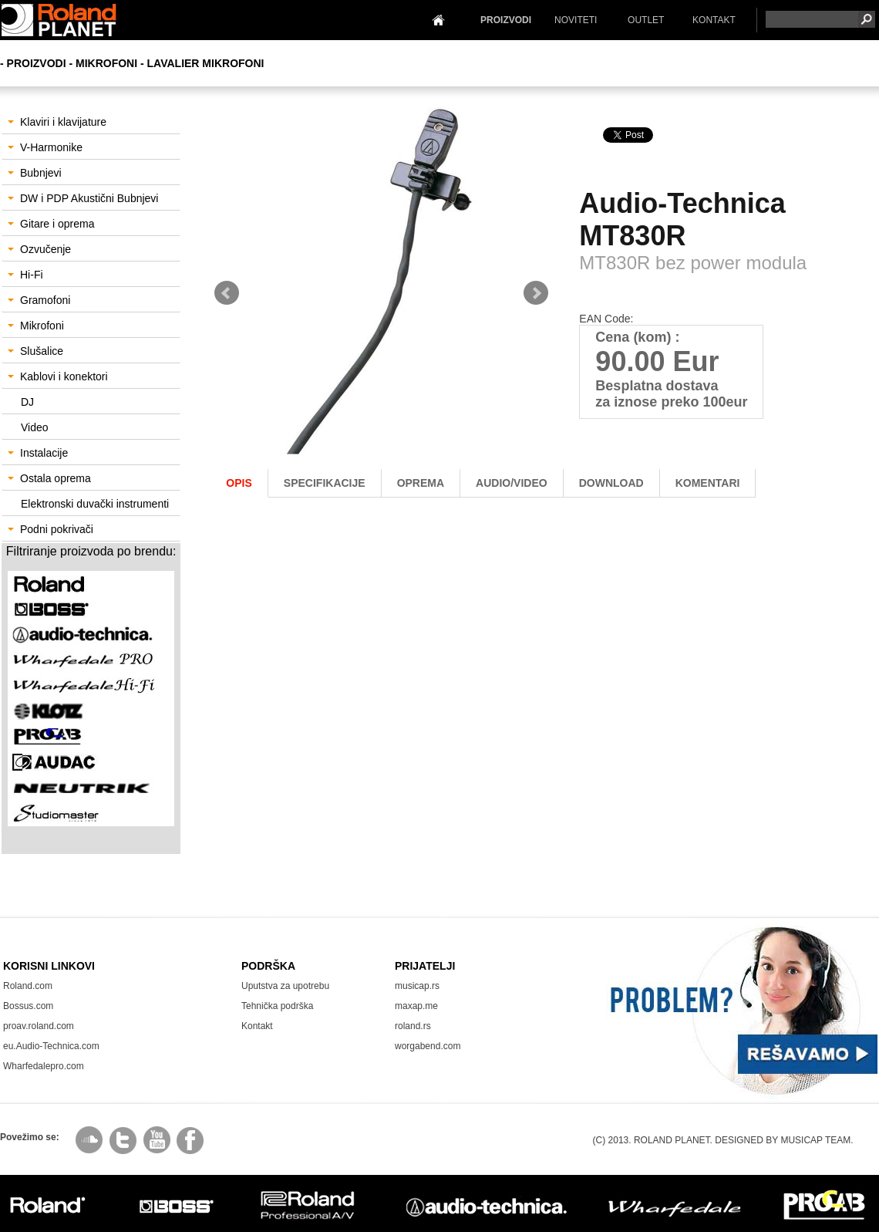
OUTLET (646, 20)
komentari (707, 483)
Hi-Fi (25, 274)
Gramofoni (39, 300)
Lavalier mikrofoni (205, 63)
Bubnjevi (35, 173)
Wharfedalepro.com (43, 1066)
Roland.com (27, 986)
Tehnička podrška (277, 1006)
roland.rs (413, 1026)
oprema (420, 483)
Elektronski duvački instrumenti (95, 504)
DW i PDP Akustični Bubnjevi (83, 198)
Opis (238, 483)
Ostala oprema (49, 478)
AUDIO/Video (511, 483)
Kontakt (257, 1026)
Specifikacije (324, 483)
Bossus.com (28, 1006)
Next (536, 293)
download (611, 483)
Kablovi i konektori (58, 376)
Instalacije (38, 453)
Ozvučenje (39, 249)
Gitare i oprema (51, 224)
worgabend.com (427, 1046)
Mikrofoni (36, 325)
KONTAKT (714, 20)
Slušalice (35, 351)
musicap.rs (417, 986)
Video (35, 427)
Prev (226, 293)
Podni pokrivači (50, 529)
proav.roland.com (38, 1026)
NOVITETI (575, 20)
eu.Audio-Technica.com (51, 1046)
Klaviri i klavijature (57, 122)
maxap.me (416, 1006)
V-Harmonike (45, 147)
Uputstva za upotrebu (285, 986)
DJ (27, 402)
